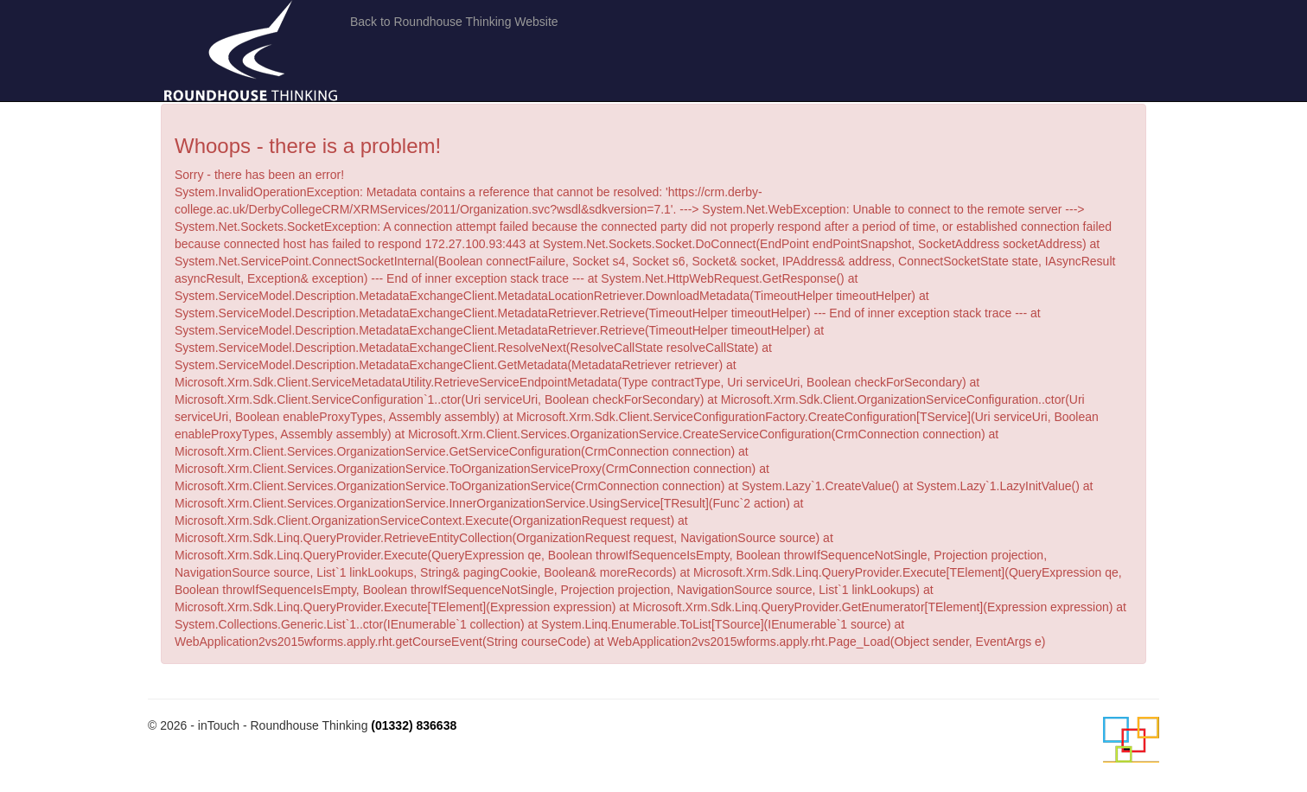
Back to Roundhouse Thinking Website (454, 22)
